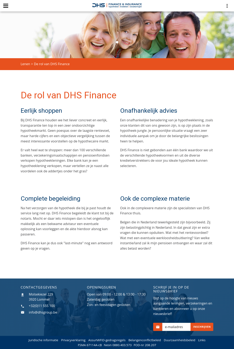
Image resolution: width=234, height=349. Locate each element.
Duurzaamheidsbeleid (179, 340)
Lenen (25, 64)
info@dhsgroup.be (43, 312)
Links (201, 340)
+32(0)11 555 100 (42, 306)
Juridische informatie (43, 340)
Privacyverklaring (73, 340)
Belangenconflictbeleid (144, 340)
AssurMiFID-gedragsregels (107, 340)
